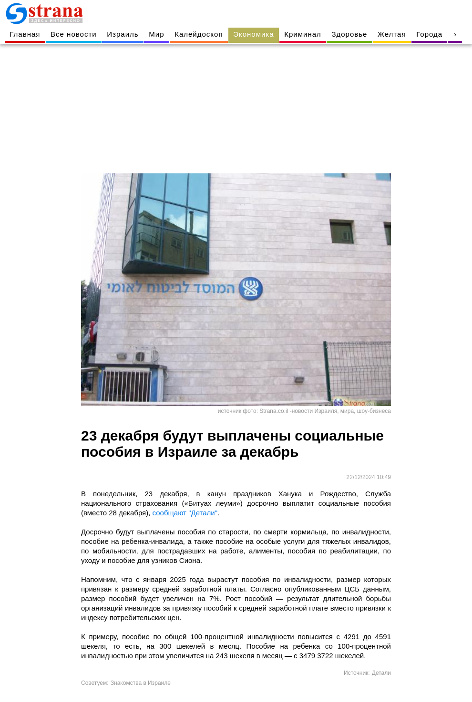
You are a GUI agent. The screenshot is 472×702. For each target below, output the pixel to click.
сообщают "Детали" (185, 513)
